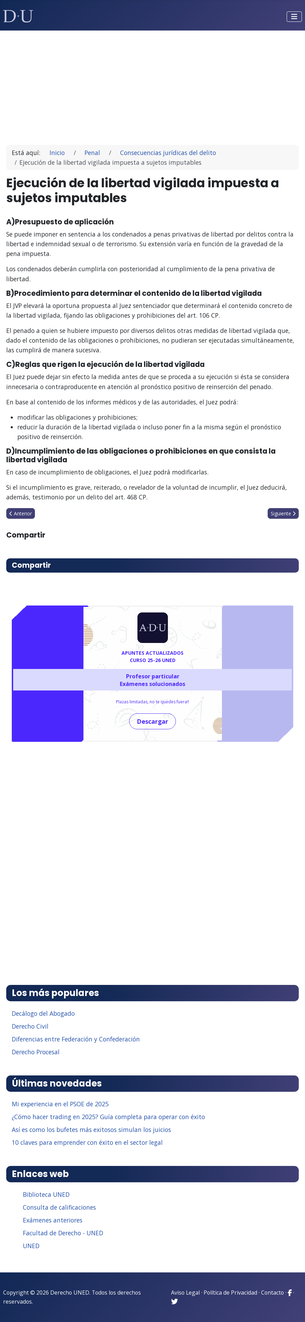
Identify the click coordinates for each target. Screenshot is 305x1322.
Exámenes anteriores (52, 1220)
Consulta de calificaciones (59, 1207)
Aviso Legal (185, 1292)
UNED (31, 1246)
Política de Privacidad (230, 1292)
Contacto (272, 1292)
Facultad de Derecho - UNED (63, 1233)
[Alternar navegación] (294, 16)
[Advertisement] (153, 84)
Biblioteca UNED (46, 1194)
